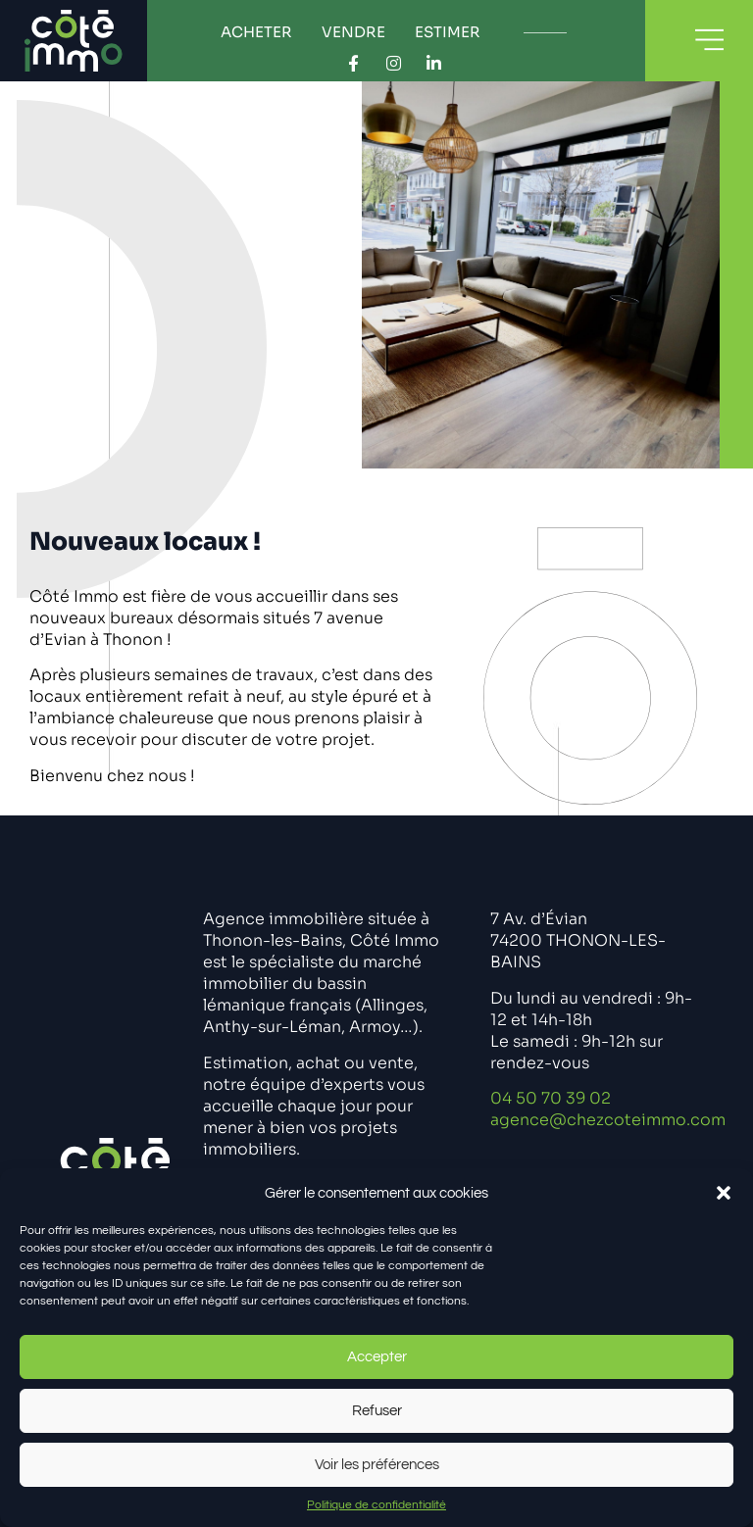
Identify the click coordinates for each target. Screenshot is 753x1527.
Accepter (377, 1357)
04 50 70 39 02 (550, 1098)
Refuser (377, 1411)
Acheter (256, 32)
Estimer (447, 32)
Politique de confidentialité (376, 1505)
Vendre (353, 32)
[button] (723, 1193)
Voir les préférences (377, 1464)
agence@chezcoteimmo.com (608, 1119)
